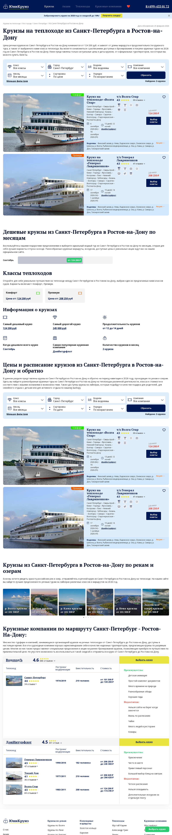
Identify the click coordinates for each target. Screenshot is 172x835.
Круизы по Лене (56, 769)
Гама (146, 783)
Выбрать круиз (155, 828)
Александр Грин (120, 769)
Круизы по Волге (56, 764)
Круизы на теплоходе (12, 23)
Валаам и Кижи (87, 781)
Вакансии (7, 782)
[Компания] (146, 66)
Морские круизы (11, 792)
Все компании (151, 792)
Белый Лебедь (151, 778)
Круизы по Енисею (57, 774)
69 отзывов (121, 100)
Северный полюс (88, 776)
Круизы (49, 6)
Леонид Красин (119, 787)
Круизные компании (108, 6)
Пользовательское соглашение (53, 827)
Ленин (115, 774)
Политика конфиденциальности (17, 827)
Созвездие (149, 774)
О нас (6, 769)
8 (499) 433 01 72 (157, 6)
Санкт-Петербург (43, 23)
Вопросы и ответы (12, 787)
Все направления (88, 795)
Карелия (84, 772)
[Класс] (26, 66)
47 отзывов (121, 147)
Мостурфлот (150, 764)
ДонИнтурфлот (19, 681)
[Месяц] (26, 75)
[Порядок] (106, 75)
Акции (66, 6)
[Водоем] (106, 66)
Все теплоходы (119, 792)
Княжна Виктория (121, 783)
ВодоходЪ (14, 599)
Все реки (52, 792)
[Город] (66, 66)
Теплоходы (83, 6)
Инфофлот (149, 787)
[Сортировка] (66, 75)
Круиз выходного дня (14, 796)
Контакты (8, 778)
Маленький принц (121, 778)
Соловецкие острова (90, 785)
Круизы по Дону (56, 783)
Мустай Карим (119, 764)
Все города (29, 23)
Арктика (84, 790)
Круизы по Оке (55, 787)
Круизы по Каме (56, 778)
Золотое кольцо (88, 767)
